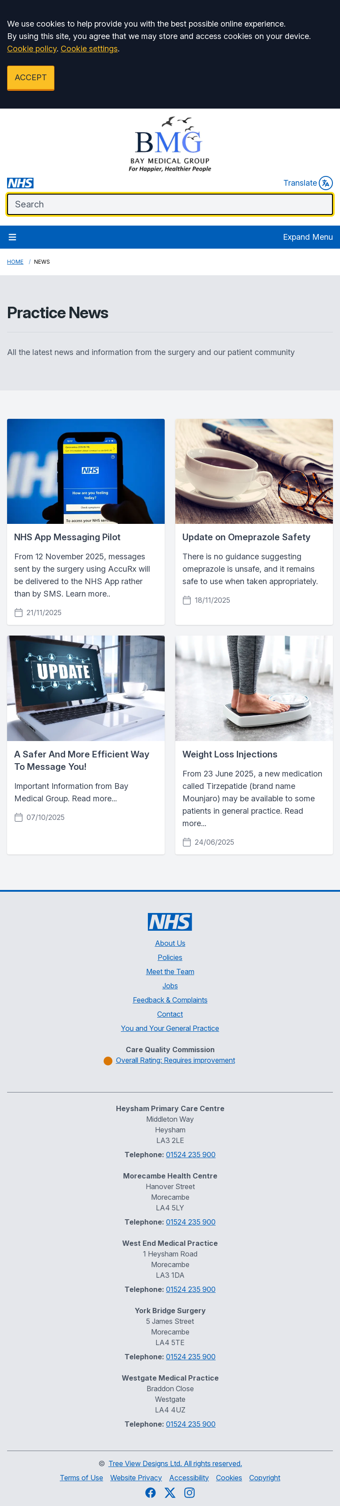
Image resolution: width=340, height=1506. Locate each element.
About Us (170, 943)
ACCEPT (31, 77)
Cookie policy (32, 48)
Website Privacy (136, 1477)
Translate (308, 183)
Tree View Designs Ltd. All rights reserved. (175, 1463)
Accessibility (189, 1477)
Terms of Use (81, 1477)
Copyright (264, 1477)
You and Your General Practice (170, 1028)
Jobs (170, 985)
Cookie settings (89, 48)
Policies (170, 957)
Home (15, 261)
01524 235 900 (191, 1154)
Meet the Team (170, 971)
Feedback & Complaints (170, 999)
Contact (170, 1014)
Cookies (229, 1477)
